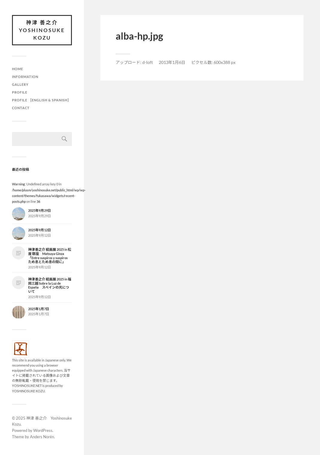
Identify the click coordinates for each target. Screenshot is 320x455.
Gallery (20, 84)
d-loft (147, 62)
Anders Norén (42, 436)
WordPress (42, 430)
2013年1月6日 (172, 62)
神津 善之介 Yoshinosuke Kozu (42, 30)
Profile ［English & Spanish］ (41, 100)
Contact (21, 108)
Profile (19, 92)
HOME (17, 69)
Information (25, 77)
